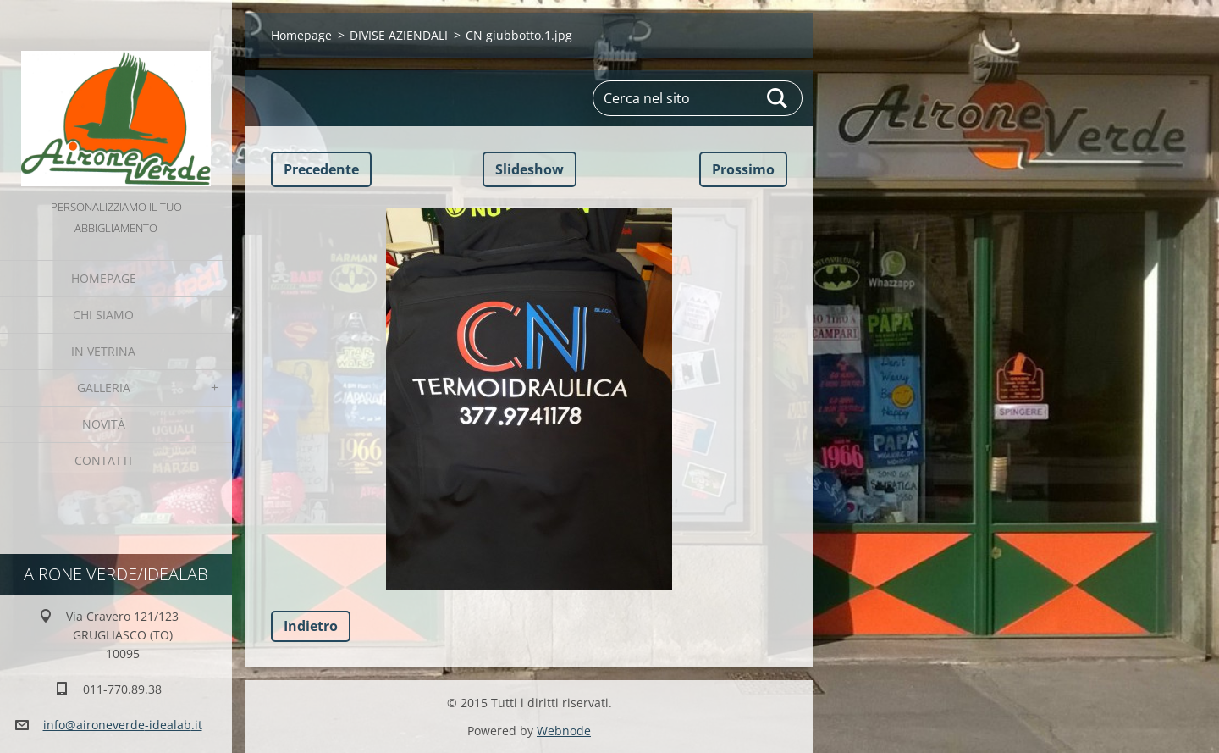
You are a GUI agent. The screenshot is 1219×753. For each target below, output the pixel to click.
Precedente (321, 169)
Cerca (778, 98)
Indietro (311, 626)
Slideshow (529, 169)
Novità (103, 424)
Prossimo (743, 169)
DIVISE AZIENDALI (399, 35)
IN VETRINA (103, 351)
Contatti (103, 460)
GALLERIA (103, 387)
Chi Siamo (103, 315)
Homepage (103, 278)
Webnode (564, 731)
